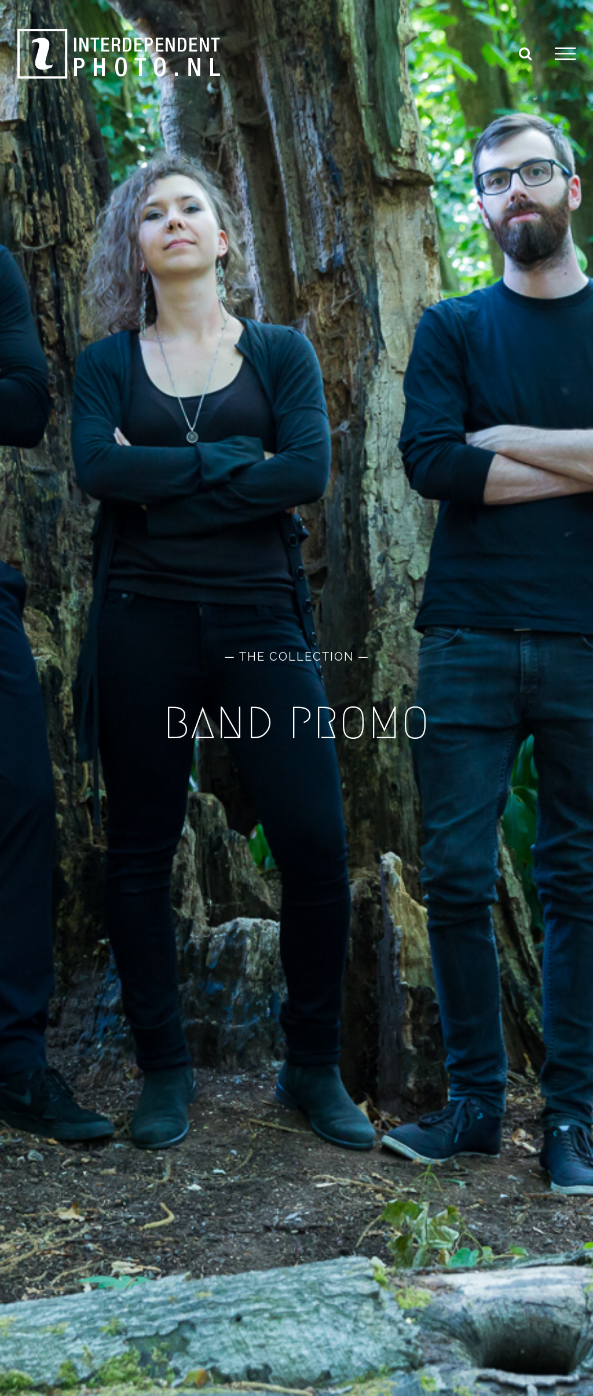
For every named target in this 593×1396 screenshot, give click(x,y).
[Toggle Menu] (565, 53)
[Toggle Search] (525, 53)
